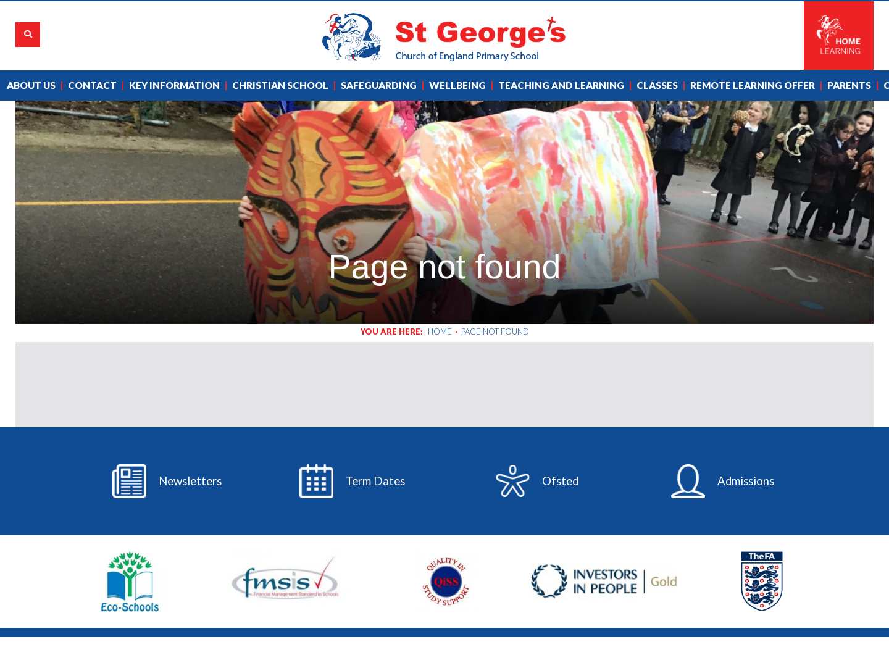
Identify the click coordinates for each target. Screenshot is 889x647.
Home (440, 331)
